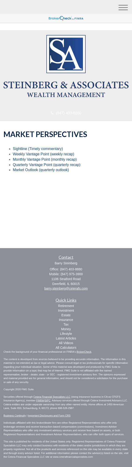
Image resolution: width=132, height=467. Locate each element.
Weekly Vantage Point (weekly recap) (43, 154)
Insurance (66, 320)
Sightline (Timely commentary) (38, 149)
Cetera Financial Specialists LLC (51, 396)
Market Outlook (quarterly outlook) (41, 170)
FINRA (40, 400)
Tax (66, 324)
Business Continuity (14, 415)
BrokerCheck (84, 351)
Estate (66, 315)
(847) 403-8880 (66, 113)
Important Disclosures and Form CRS (49, 415)
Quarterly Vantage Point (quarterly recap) (46, 165)
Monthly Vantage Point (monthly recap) (45, 159)
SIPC (48, 400)
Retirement (66, 306)
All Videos (66, 343)
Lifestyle (66, 334)
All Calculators (66, 347)
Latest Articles (66, 338)
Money (66, 329)
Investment (66, 310)
